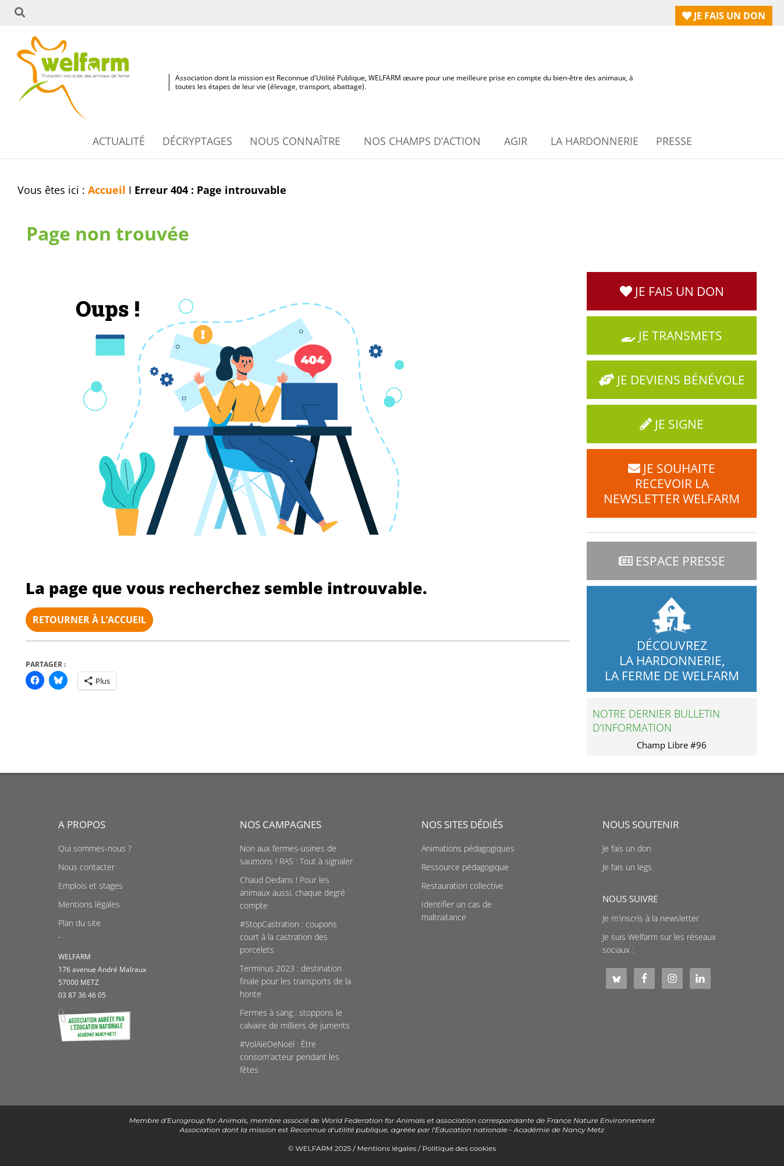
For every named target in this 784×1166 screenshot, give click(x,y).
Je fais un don (626, 848)
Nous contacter (86, 867)
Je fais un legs (627, 867)
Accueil (107, 190)
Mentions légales (89, 904)
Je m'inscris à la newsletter (650, 918)
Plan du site (79, 923)
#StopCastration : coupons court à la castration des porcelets (288, 937)
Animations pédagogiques (468, 848)
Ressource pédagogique (465, 867)
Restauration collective (462, 886)
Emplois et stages (90, 886)
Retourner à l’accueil (89, 619)
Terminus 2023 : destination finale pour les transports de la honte (295, 981)
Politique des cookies (459, 1148)
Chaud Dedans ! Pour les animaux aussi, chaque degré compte (292, 893)
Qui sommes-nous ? (95, 848)
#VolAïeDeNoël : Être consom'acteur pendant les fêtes (289, 1057)
